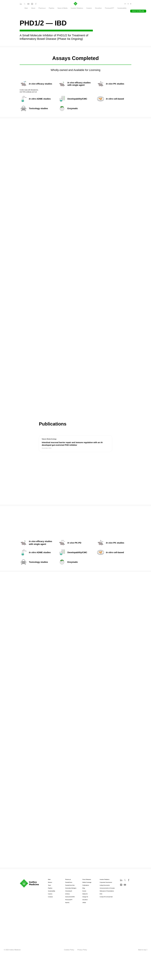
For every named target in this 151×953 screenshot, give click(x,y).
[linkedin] (21, 4)
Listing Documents (105, 885)
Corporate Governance (106, 882)
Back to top (142, 950)
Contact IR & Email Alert (106, 897)
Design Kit (85, 897)
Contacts (50, 897)
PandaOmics (68, 882)
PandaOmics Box (70, 885)
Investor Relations (104, 879)
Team (49, 885)
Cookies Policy (69, 950)
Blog (83, 888)
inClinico (67, 894)
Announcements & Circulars (107, 888)
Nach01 (67, 902)
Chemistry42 (68, 891)
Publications (85, 885)
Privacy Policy (82, 950)
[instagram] (32, 4)
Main (26, 8)
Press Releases (86, 879)
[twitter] (24, 4)
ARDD (84, 902)
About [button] (33, 8)
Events (84, 891)
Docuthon (98, 8)
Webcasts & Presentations (107, 891)
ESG (101, 894)
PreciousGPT (109, 8)
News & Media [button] (62, 8)
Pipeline (51, 8)
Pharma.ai (68, 879)
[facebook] (36, 4)
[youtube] (28, 4)
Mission (50, 882)
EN (125, 4)
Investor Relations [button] (77, 8)
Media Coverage (86, 882)
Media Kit (84, 894)
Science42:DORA (70, 897)
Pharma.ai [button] (41, 8)
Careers (89, 8)
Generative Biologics (70, 888)
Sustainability (121, 8)
